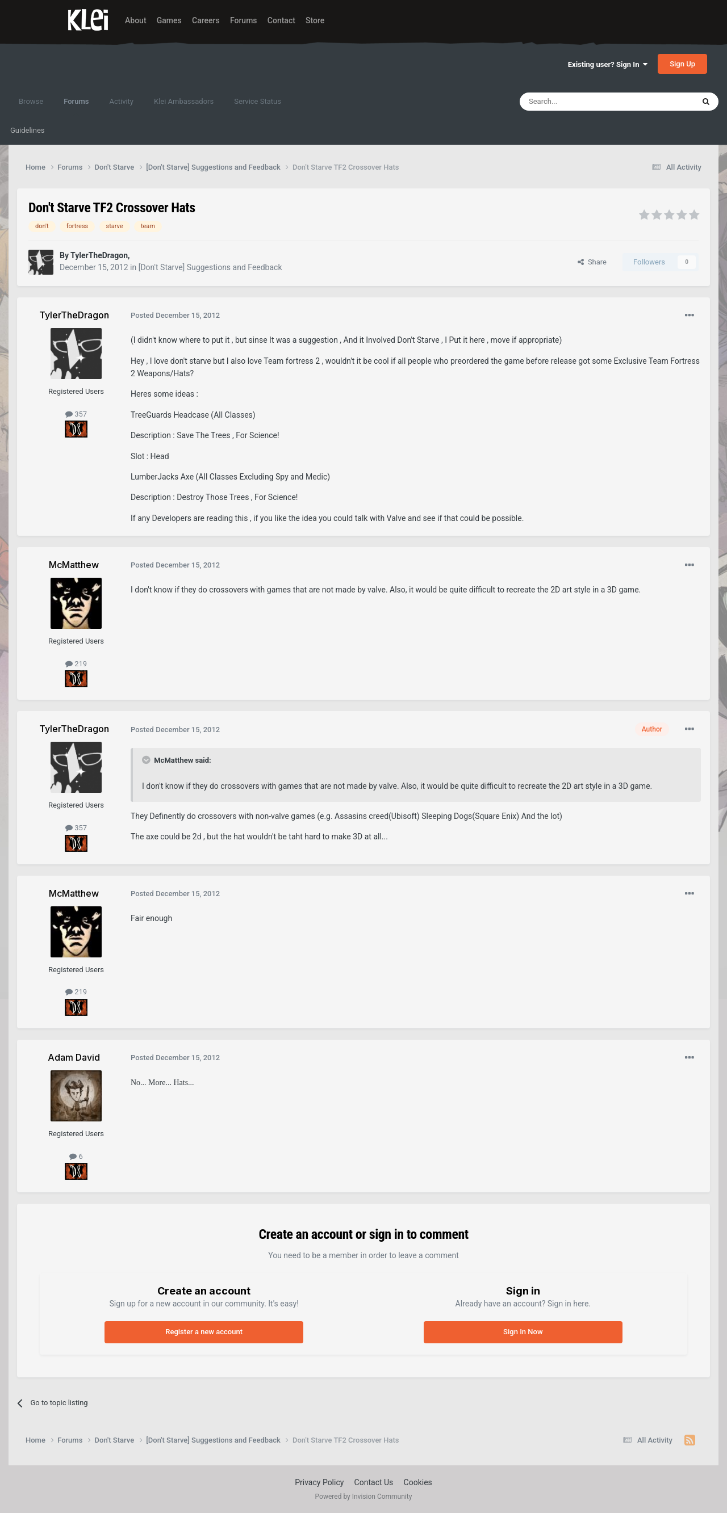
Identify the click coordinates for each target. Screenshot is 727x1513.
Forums (243, 20)
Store (315, 20)
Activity (121, 101)
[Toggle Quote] (147, 759)
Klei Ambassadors (184, 101)
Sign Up (682, 64)
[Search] (580, 102)
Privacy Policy (319, 1482)
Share (592, 262)
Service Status (257, 101)
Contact (281, 20)
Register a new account (204, 1331)
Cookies (418, 1482)
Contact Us (374, 1482)
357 (76, 414)
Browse (31, 101)
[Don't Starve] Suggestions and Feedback (210, 267)
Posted (175, 315)
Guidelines (27, 130)
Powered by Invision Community (363, 1497)
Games (169, 20)
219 (76, 663)
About (136, 20)
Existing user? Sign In (607, 64)
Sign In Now (522, 1331)
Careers (206, 20)
